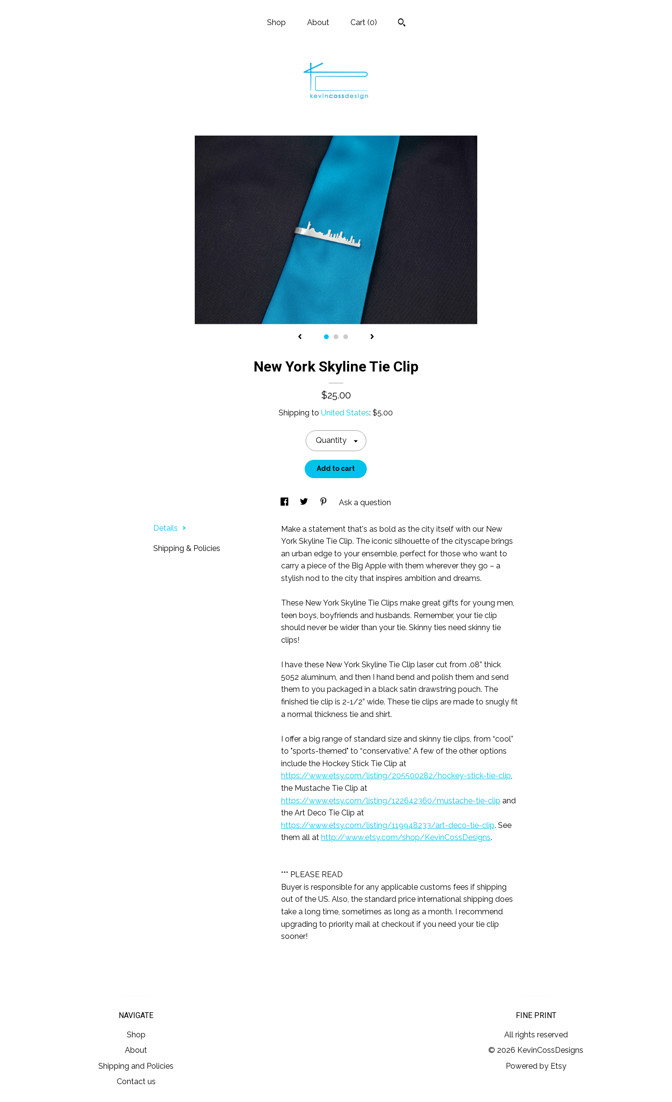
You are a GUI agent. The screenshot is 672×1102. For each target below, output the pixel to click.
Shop (276, 22)
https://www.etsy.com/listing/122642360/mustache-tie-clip (390, 800)
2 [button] (336, 336)
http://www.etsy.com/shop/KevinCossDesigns (406, 837)
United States (345, 412)
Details (169, 528)
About (318, 22)
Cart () (363, 22)
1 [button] (326, 336)
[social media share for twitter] (305, 502)
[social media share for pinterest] (324, 502)
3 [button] (345, 336)
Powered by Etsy (536, 1066)
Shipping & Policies (186, 548)
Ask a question (365, 502)
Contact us (136, 1081)
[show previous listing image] (299, 337)
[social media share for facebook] (285, 502)
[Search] (401, 23)
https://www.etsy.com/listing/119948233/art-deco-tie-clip (388, 825)
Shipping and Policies (136, 1066)
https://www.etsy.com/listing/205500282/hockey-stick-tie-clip (396, 775)
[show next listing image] (372, 337)
